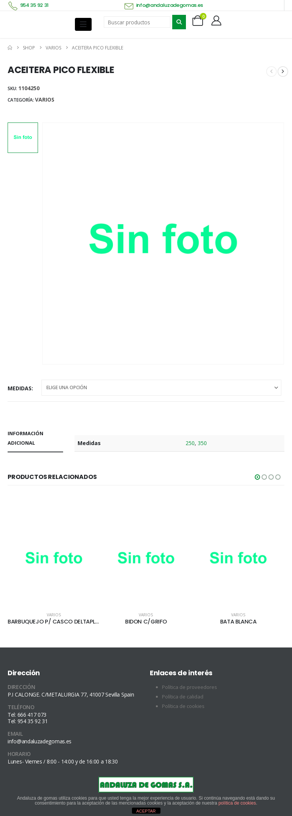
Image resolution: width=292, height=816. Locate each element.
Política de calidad (182, 697)
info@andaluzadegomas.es (169, 5)
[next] (283, 71)
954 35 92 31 (34, 5)
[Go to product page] (54, 560)
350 (202, 443)
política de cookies (237, 803)
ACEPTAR (146, 811)
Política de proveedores (189, 687)
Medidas (20, 388)
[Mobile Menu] (83, 24)
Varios (44, 99)
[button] (257, 477)
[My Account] (216, 20)
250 (190, 443)
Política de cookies (183, 706)
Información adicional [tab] (25, 438)
